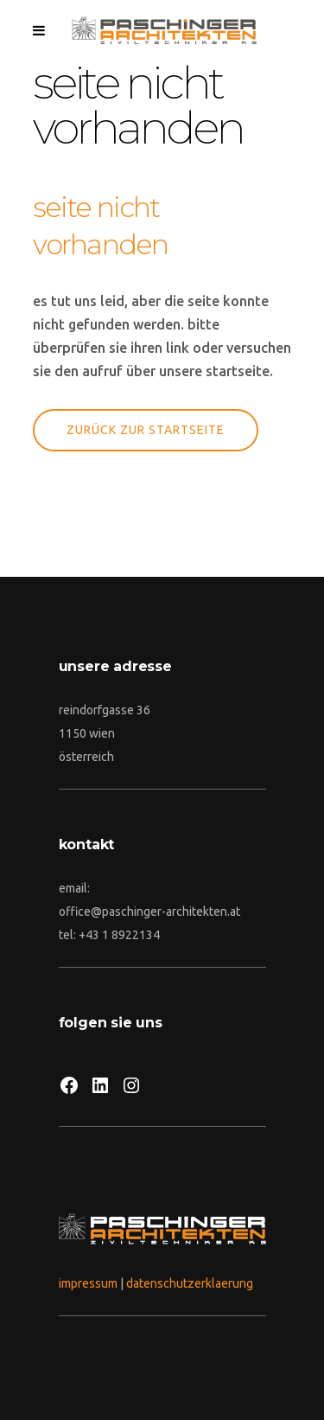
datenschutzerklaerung (189, 1283)
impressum (88, 1283)
